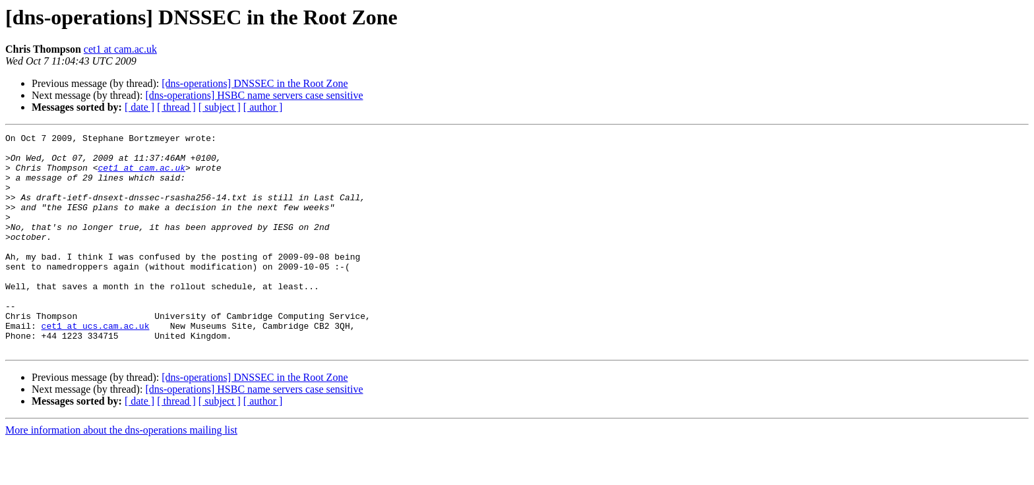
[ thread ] (176, 107)
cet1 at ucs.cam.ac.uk (96, 365)
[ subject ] (219, 107)
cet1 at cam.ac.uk (120, 49)
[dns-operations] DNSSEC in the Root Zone (255, 83)
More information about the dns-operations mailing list (121, 473)
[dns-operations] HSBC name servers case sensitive (254, 95)
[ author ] (263, 107)
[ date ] (139, 107)
